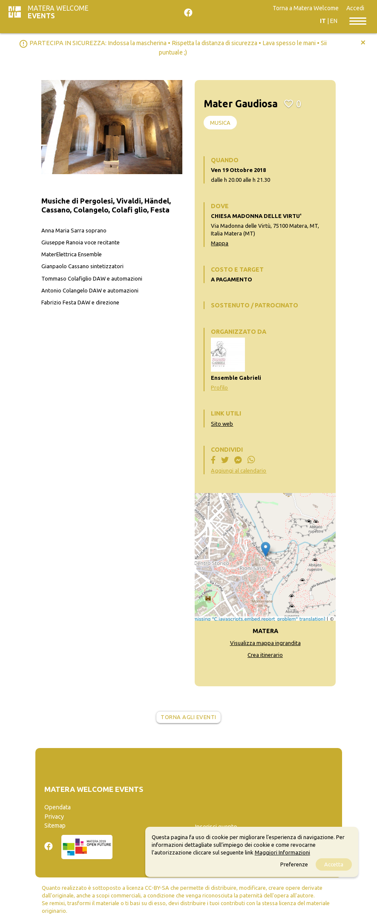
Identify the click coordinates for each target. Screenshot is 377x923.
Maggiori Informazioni (282, 852)
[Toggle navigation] (358, 20)
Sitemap (55, 825)
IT (323, 20)
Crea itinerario (265, 655)
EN (333, 20)
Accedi (355, 8)
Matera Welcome (58, 12)
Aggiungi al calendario (238, 470)
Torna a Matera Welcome (306, 8)
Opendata (57, 807)
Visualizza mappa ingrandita (265, 643)
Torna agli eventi (188, 717)
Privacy (54, 816)
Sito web (222, 424)
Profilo (219, 387)
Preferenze (294, 864)
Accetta (333, 864)
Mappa (219, 243)
